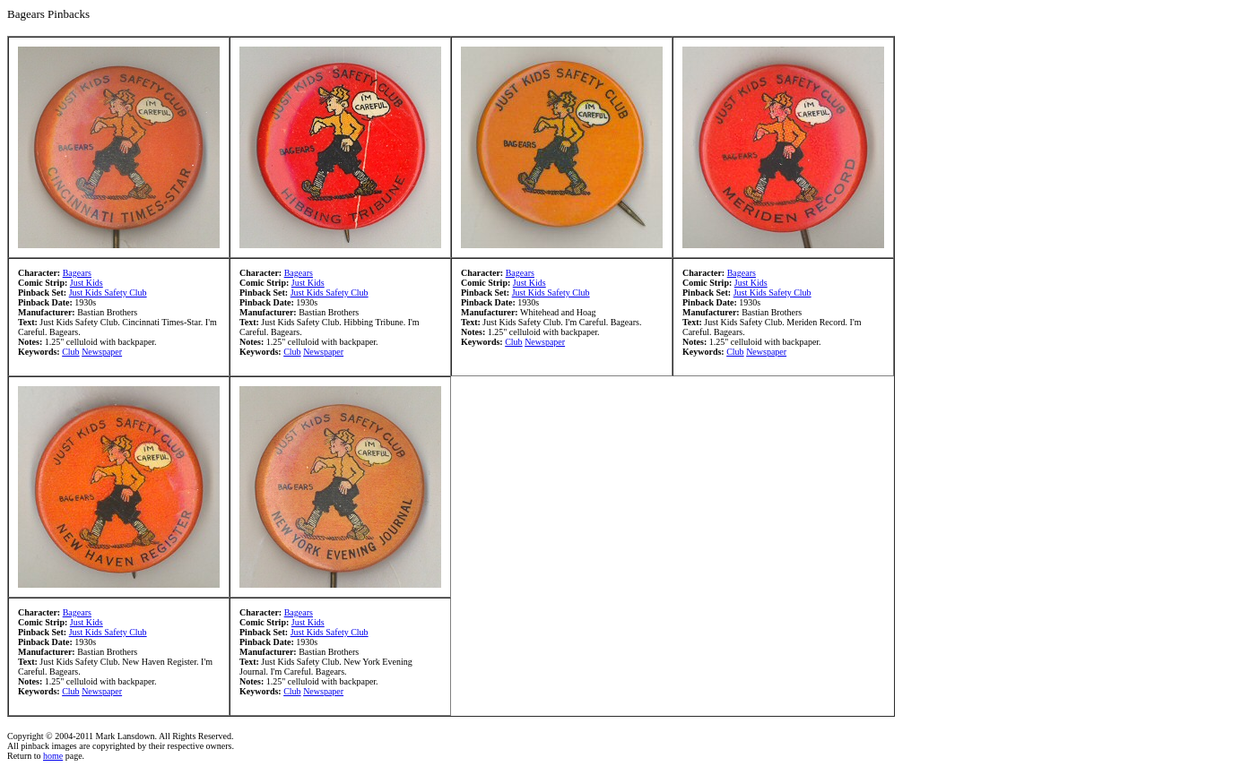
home (53, 756)
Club (70, 352)
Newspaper (102, 352)
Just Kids (86, 283)
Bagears (77, 273)
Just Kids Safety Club (108, 292)
